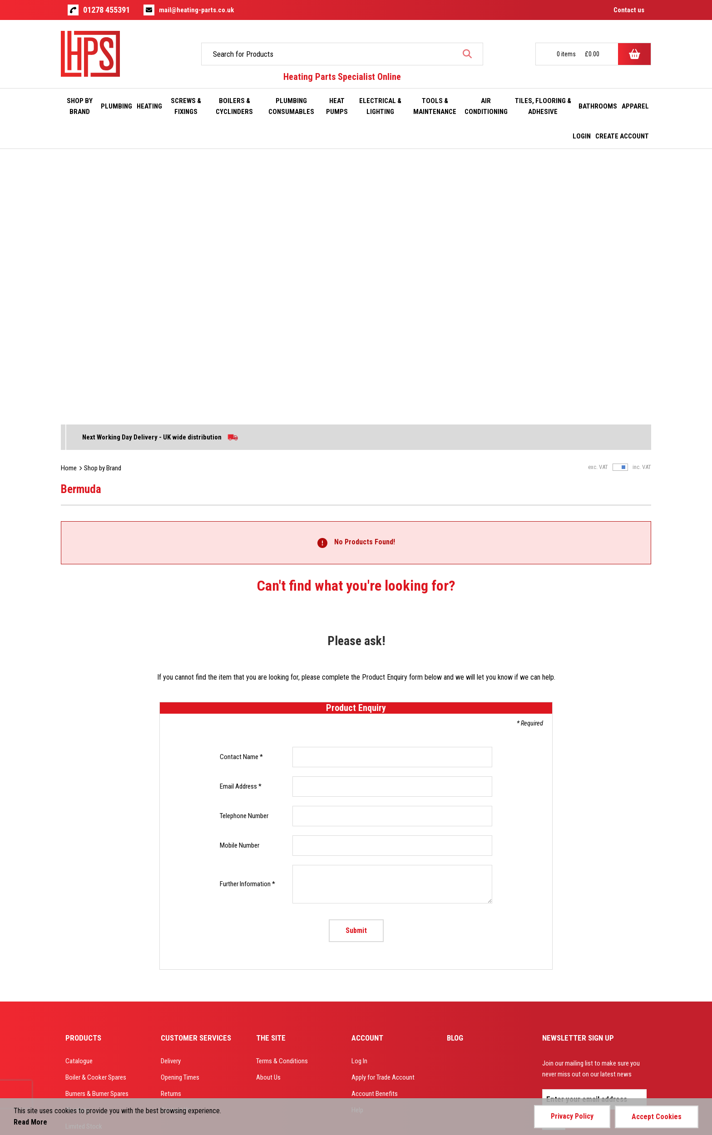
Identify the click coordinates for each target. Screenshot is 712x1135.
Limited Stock (83, 860)
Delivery (171, 794)
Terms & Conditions (282, 794)
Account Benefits (374, 827)
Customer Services (196, 771)
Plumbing (77, 843)
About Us (268, 811)
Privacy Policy (572, 1116)
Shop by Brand (102, 201)
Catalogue (79, 794)
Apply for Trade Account (383, 811)
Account (367, 771)
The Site (271, 771)
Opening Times (180, 811)
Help (357, 843)
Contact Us (176, 843)
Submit (356, 664)
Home (69, 201)
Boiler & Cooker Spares (95, 811)
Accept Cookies (657, 1116)
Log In (359, 794)
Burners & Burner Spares (97, 827)
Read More (30, 1122)
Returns (171, 827)
